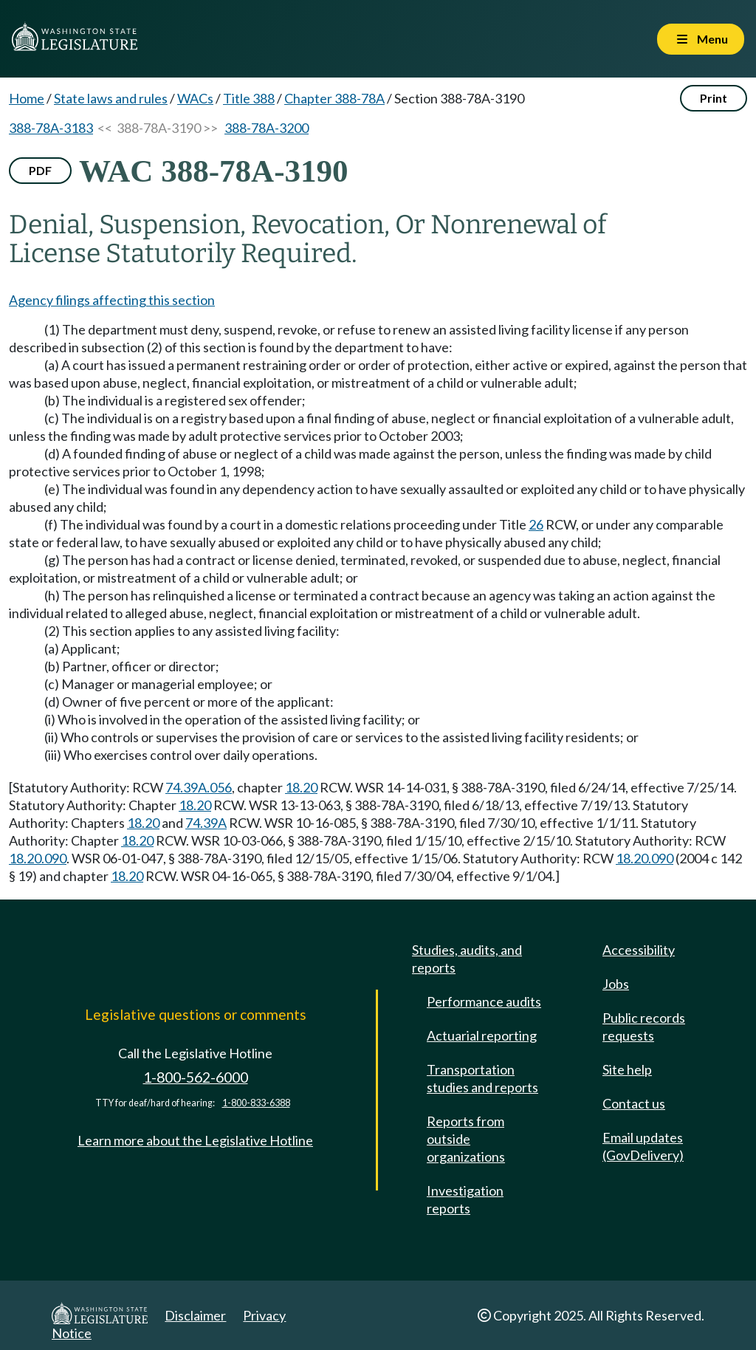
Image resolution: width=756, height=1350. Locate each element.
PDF (40, 170)
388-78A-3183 (51, 128)
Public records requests (643, 1027)
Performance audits (484, 1001)
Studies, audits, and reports (467, 959)
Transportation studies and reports (482, 1078)
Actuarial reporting (482, 1035)
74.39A (206, 823)
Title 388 (249, 98)
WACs (195, 98)
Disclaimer (195, 1315)
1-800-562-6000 (195, 1077)
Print (713, 98)
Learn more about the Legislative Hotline (195, 1140)
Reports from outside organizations (466, 1139)
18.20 (301, 787)
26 (536, 524)
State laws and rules (111, 98)
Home (26, 98)
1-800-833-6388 (256, 1103)
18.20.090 (37, 858)
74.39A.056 (198, 787)
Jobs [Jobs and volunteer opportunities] (615, 984)
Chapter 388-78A (334, 98)
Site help (627, 1069)
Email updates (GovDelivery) (643, 1146)
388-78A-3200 (266, 128)
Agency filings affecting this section (112, 300)
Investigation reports (465, 1199)
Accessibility (638, 950)
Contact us (633, 1103)
